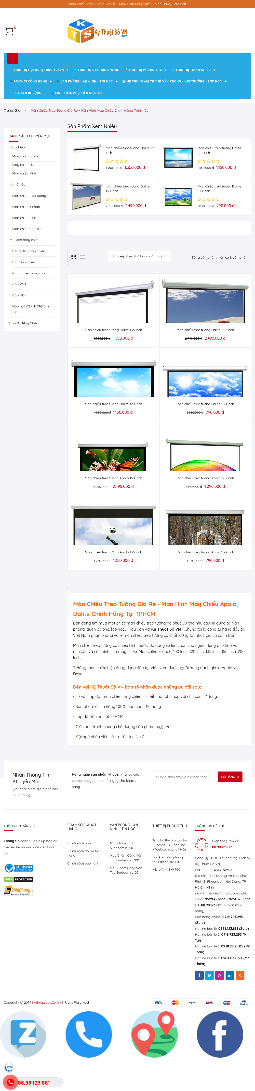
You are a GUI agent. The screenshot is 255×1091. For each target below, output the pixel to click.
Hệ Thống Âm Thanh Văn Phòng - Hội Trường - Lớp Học (172, 113)
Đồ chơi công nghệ (28, 113)
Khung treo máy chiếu (29, 305)
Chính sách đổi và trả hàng (84, 883)
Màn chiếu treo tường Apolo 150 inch (113, 508)
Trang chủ (12, 142)
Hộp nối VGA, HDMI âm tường (30, 341)
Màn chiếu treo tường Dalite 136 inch (113, 359)
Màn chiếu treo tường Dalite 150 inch (205, 359)
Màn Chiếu (17, 216)
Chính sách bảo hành (84, 894)
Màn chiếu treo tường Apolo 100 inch (205, 582)
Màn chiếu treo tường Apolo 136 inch (113, 582)
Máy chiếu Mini (24, 205)
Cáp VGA (19, 316)
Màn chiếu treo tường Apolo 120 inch (205, 508)
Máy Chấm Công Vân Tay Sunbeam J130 (127, 901)
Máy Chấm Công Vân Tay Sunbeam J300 (127, 888)
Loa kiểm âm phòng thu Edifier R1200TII (168, 895)
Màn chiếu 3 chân (26, 239)
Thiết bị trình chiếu (191, 102)
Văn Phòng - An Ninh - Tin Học (85, 113)
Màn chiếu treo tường (29, 228)
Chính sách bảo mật (83, 873)
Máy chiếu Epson (25, 188)
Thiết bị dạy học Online (96, 102)
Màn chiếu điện (24, 250)
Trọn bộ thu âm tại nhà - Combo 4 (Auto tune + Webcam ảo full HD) (169, 877)
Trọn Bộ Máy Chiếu (24, 355)
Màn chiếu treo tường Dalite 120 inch (113, 433)
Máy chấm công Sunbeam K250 (123, 875)
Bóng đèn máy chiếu (28, 283)
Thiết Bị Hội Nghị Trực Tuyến (37, 102)
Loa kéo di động (25, 125)
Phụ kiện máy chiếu (24, 272)
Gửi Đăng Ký (229, 807)
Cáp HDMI (20, 327)
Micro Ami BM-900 (166, 906)
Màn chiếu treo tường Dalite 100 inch (205, 433)
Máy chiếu (17, 179)
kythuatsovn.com (46, 1032)
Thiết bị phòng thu (143, 102)
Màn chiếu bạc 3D (26, 261)
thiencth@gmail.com (221, 923)
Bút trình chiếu (23, 294)
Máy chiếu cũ (22, 197)
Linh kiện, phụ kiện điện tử (77, 125)
